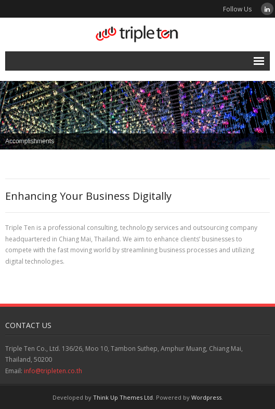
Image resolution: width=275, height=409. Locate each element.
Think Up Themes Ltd (123, 397)
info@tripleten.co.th (53, 370)
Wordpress (206, 397)
